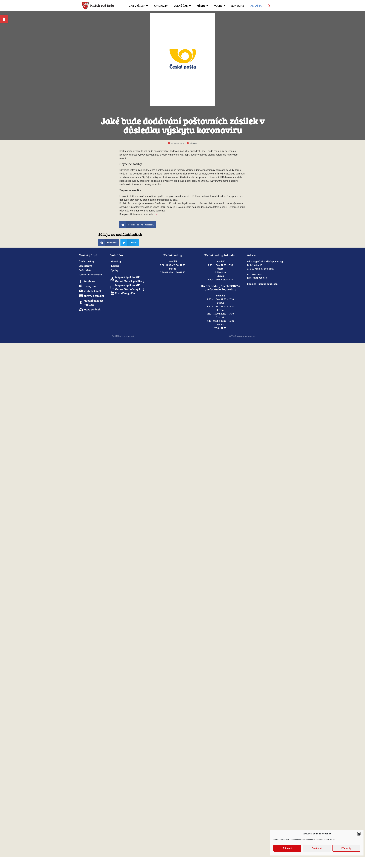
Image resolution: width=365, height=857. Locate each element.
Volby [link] (219, 6)
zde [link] (155, 214)
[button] (358, 833)
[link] (4, 19)
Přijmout (287, 848)
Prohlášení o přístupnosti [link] (123, 336)
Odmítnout (317, 848)
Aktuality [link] (161, 6)
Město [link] (202, 6)
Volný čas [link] (182, 6)
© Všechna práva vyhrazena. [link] (242, 336)
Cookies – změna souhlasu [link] (262, 283)
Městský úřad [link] (88, 255)
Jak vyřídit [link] (138, 6)
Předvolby (346, 848)
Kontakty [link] (237, 6)
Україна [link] (256, 6)
